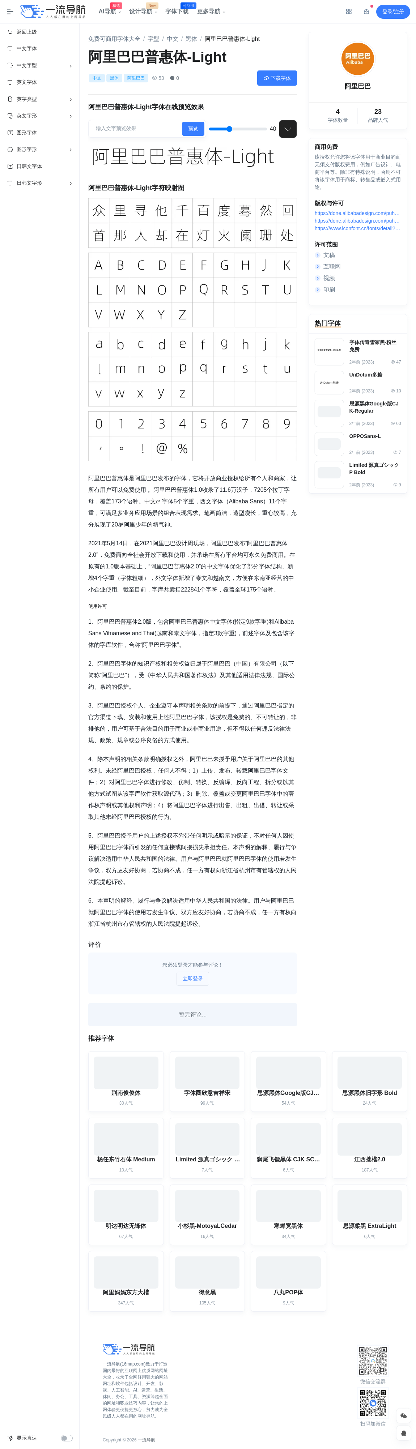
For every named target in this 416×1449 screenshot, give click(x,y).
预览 (193, 129)
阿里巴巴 (136, 78)
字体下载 (179, 9)
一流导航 (146, 1439)
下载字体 (277, 78)
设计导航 (143, 9)
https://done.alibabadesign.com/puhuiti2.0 (357, 214)
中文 (172, 39)
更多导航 (208, 11)
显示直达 (27, 1438)
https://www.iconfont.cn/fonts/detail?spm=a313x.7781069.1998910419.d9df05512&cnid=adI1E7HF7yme (357, 229)
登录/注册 (393, 11)
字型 (153, 39)
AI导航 (109, 9)
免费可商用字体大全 (114, 39)
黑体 (191, 39)
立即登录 (193, 978)
